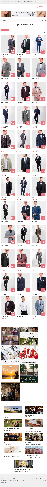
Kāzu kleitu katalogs (14, 478)
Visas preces (5, 30)
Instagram (44, 480)
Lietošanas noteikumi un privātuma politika (29, 478)
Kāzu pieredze (4, 480)
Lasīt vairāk (19, 2)
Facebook (44, 478)
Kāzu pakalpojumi (13, 477)
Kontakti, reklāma (24, 477)
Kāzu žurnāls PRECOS (14, 480)
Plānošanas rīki (4, 477)
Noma (22, 30)
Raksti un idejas (4, 478)
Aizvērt (43, 1)
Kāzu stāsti (3, 482)
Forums (2, 484)
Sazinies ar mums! (24, 480)
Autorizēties (40, 6)
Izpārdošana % (14, 30)
